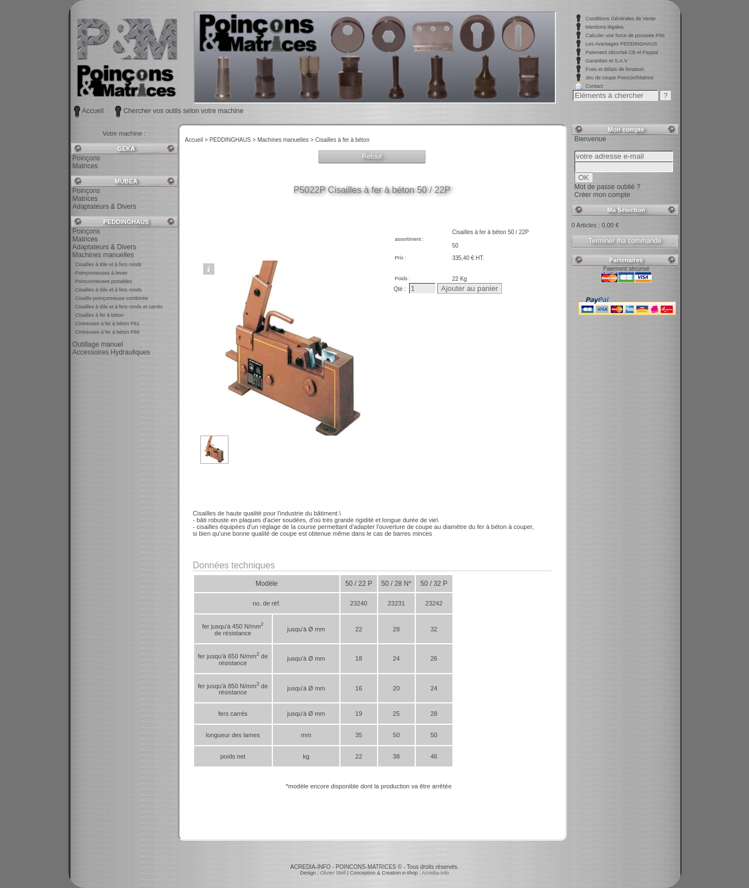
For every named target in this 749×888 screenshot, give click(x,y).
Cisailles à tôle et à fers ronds (108, 264)
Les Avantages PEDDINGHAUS (621, 44)
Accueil (93, 111)
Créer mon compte (602, 195)
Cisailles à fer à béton (99, 315)
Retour (372, 156)
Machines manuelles (103, 255)
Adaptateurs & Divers (104, 206)
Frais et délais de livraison (615, 69)
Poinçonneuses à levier (101, 273)
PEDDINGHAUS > (232, 140)
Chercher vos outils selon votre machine (183, 111)
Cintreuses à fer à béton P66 (107, 332)
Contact (594, 86)
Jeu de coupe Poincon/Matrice (620, 77)
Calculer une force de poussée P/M (625, 35)
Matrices (85, 166)
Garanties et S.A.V (607, 61)
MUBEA (126, 181)
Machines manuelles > (285, 140)
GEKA (126, 148)
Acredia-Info (435, 873)
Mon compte (626, 129)
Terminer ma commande (625, 241)
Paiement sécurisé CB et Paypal (622, 52)
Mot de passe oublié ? (607, 187)
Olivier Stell (333, 873)
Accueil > (196, 140)
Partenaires (626, 260)
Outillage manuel (98, 344)
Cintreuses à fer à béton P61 (107, 323)
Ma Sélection (626, 210)
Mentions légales (605, 27)
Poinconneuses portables (103, 281)
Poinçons (86, 158)
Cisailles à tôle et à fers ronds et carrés (119, 307)
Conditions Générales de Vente (621, 18)
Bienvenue (591, 139)
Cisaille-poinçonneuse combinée (112, 298)
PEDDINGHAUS (126, 221)
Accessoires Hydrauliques (111, 352)
